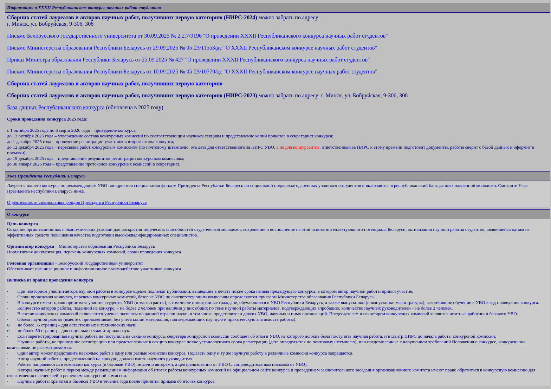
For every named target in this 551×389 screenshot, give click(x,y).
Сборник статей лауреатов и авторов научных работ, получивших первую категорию (114, 83)
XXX (192, 71)
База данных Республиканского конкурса (56, 107)
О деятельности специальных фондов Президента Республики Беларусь (77, 202)
